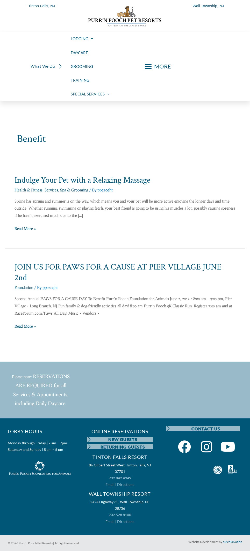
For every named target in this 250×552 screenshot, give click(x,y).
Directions (125, 485)
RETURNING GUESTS (123, 447)
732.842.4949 (120, 479)
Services (51, 190)
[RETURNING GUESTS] (89, 447)
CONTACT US (206, 428)
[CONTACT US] (168, 428)
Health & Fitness (28, 190)
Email (110, 485)
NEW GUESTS (123, 439)
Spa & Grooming (74, 190)
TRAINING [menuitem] (80, 80)
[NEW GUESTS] (89, 439)
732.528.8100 (120, 515)
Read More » (25, 228)
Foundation (24, 287)
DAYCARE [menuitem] (79, 52)
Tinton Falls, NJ (41, 6)
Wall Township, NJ (208, 6)
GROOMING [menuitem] (82, 66)
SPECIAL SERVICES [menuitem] (90, 94)
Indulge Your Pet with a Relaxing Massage (82, 180)
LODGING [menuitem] (82, 38)
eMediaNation (232, 542)
